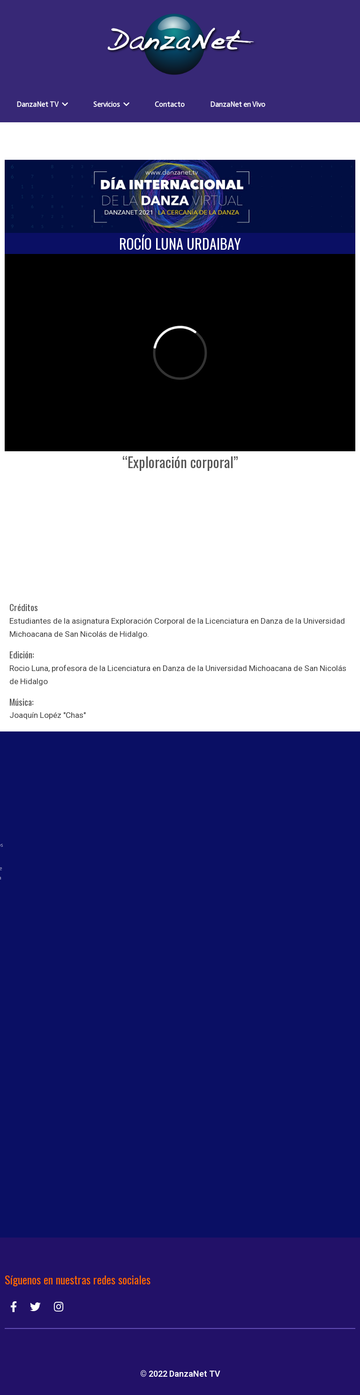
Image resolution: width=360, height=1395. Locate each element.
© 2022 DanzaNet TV (180, 1374)
